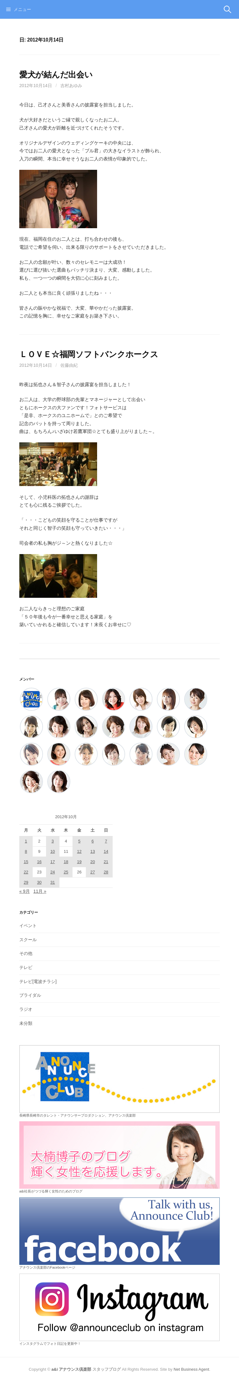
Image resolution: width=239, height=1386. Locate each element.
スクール (28, 939)
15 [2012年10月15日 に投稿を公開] (26, 861)
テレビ (25, 967)
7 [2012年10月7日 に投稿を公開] (106, 841)
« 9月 (24, 891)
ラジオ (25, 1009)
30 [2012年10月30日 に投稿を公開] (39, 882)
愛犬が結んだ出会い (56, 74)
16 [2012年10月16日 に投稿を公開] (39, 861)
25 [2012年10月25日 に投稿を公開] (66, 872)
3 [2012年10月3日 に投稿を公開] (52, 841)
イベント (28, 925)
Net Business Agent (191, 1369)
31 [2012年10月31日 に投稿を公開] (52, 882)
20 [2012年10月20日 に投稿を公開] (92, 861)
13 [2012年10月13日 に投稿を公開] (92, 851)
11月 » (39, 891)
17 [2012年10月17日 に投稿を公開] (52, 861)
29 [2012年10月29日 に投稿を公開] (26, 882)
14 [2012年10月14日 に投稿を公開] (106, 851)
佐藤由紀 (69, 365)
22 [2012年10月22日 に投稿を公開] (26, 872)
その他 (25, 953)
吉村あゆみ (71, 85)
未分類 (25, 1023)
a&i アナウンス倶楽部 (71, 1369)
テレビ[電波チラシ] (38, 981)
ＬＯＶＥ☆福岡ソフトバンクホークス (88, 354)
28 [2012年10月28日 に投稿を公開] (106, 872)
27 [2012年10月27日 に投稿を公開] (92, 872)
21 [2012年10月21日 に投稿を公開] (106, 861)
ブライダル (30, 995)
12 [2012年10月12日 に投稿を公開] (79, 851)
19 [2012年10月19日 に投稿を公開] (79, 861)
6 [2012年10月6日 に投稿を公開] (92, 841)
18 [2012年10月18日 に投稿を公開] (66, 861)
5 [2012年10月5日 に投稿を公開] (79, 841)
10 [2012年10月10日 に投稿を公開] (52, 851)
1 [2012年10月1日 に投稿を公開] (26, 841)
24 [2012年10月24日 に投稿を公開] (52, 872)
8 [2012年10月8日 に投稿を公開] (26, 851)
